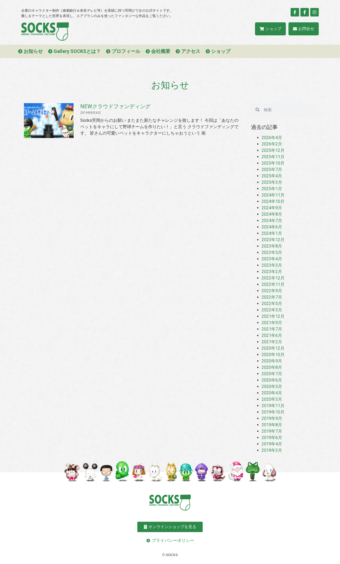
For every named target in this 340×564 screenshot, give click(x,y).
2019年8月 (272, 424)
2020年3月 (272, 399)
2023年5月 (272, 252)
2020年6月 (272, 380)
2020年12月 (273, 348)
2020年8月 (272, 367)
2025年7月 (272, 169)
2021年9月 (272, 322)
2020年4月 (272, 392)
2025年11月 (273, 156)
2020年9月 (272, 361)
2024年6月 (272, 226)
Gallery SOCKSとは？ (77, 51)
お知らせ (33, 51)
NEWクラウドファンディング (115, 106)
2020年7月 (272, 373)
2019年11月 (273, 405)
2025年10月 (273, 163)
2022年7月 (272, 297)
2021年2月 (272, 341)
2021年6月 (272, 335)
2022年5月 (272, 303)
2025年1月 (272, 188)
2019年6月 (272, 437)
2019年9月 (272, 418)
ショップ (220, 51)
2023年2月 (272, 271)
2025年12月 (273, 150)
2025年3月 (272, 182)
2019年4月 (272, 443)
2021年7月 (272, 329)
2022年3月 (272, 309)
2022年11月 (273, 284)
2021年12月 (273, 316)
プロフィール (126, 51)
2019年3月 (272, 450)
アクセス (190, 51)
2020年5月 (272, 386)
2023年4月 (272, 258)
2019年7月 (272, 431)
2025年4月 (272, 175)
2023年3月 (272, 265)
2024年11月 (273, 195)
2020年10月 (273, 354)
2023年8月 (272, 246)
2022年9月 (272, 290)
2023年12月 (273, 239)
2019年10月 (273, 412)
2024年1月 (272, 233)
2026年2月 (272, 144)
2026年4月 (272, 137)
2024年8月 (272, 214)
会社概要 (160, 51)
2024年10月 (273, 201)
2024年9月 (272, 207)
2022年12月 (273, 278)
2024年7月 (272, 220)
